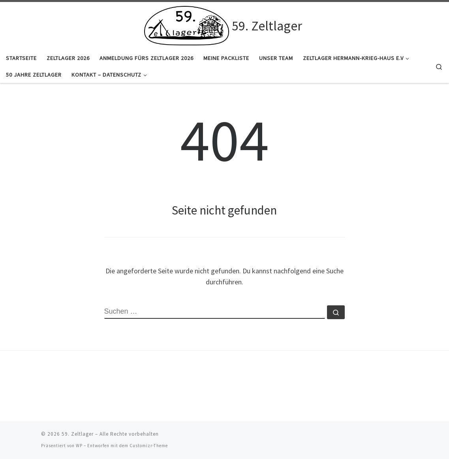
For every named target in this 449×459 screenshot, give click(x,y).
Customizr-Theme (149, 445)
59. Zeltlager (78, 434)
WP (79, 445)
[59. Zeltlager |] (186, 24)
